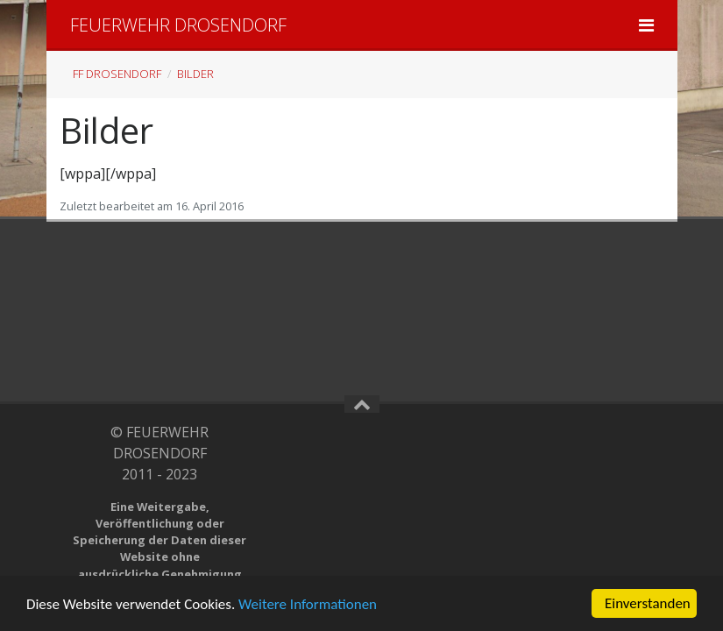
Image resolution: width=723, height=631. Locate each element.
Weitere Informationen (307, 604)
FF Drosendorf (117, 74)
